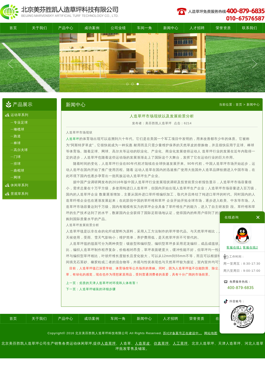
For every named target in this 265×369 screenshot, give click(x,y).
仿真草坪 (161, 343)
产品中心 (65, 28)
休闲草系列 (19, 185)
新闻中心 (170, 28)
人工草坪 (180, 343)
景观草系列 (19, 194)
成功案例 (92, 28)
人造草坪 (72, 139)
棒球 (17, 143)
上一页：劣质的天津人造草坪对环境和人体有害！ (102, 283)
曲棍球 (19, 170)
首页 (13, 28)
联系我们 (249, 28)
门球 (17, 157)
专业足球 (21, 122)
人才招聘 (197, 28)
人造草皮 (142, 343)
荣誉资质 (223, 28)
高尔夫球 (21, 150)
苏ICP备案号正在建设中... (182, 333)
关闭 (258, 217)
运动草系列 (19, 115)
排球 (17, 163)
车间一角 (144, 28)
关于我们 (39, 28)
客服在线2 (250, 247)
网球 (17, 177)
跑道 (17, 136)
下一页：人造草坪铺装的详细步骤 (91, 289)
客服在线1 (234, 247)
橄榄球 (19, 129)
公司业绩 (118, 28)
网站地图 (210, 333)
